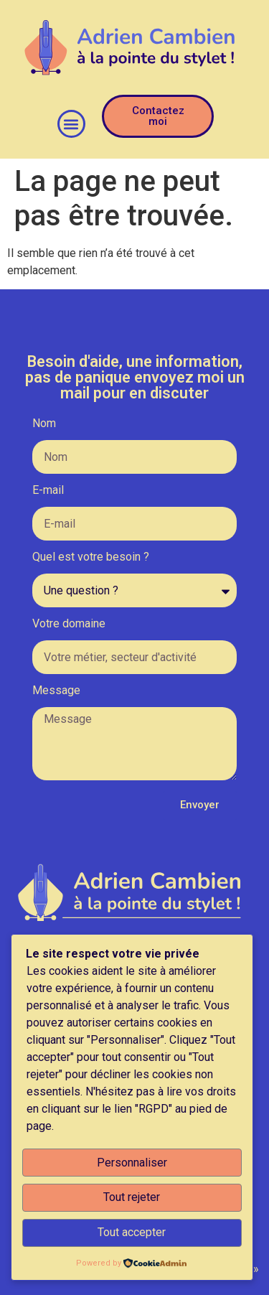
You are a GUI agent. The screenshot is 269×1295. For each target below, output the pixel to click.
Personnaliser (132, 1162)
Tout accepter (132, 1232)
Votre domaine (68, 624)
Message (56, 691)
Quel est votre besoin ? (90, 557)
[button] (71, 124)
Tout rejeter (131, 1197)
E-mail (48, 491)
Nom (44, 424)
